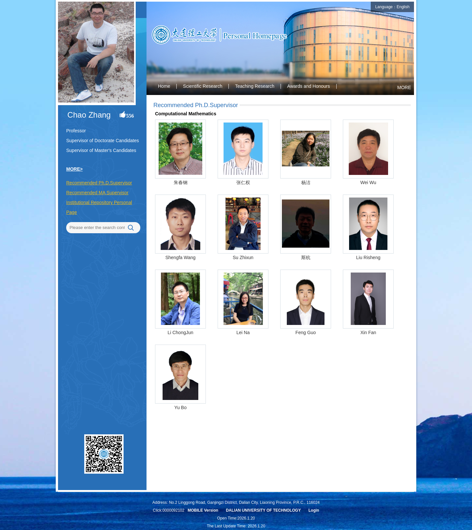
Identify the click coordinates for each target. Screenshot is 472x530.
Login (313, 510)
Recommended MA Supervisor (97, 192)
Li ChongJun (180, 332)
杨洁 (305, 182)
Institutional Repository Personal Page (99, 207)
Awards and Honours (308, 86)
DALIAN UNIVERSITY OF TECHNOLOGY (263, 510)
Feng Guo (305, 332)
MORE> (74, 169)
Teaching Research (254, 86)
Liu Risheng (368, 257)
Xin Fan (368, 332)
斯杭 (305, 257)
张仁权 (243, 182)
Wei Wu (368, 182)
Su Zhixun (243, 257)
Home (164, 86)
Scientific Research (202, 86)
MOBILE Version (202, 510)
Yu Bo (180, 407)
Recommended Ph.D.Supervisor (99, 182)
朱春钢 (180, 182)
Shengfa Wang (180, 257)
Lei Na (242, 332)
